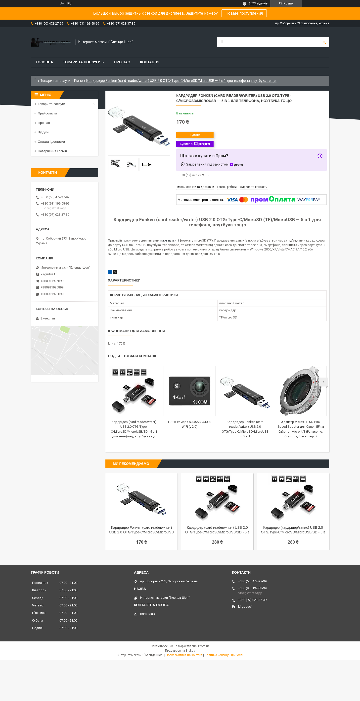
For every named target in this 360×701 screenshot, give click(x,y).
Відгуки (43, 132)
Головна (44, 62)
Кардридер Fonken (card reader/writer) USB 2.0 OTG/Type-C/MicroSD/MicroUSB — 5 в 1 (141, 530)
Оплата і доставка (51, 141)
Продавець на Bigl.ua (180, 650)
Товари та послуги (81, 62)
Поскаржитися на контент (184, 655)
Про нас (122, 62)
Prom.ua (204, 646)
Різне (78, 81)
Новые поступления (244, 13)
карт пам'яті (169, 240)
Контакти (149, 62)
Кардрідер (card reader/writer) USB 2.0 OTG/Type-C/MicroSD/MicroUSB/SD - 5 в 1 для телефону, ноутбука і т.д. (217, 530)
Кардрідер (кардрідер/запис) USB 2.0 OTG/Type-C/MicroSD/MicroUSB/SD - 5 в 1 (293, 530)
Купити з (195, 144)
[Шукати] (324, 42)
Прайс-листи (47, 113)
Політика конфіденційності (224, 655)
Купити (195, 135)
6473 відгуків (258, 3)
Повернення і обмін (52, 151)
